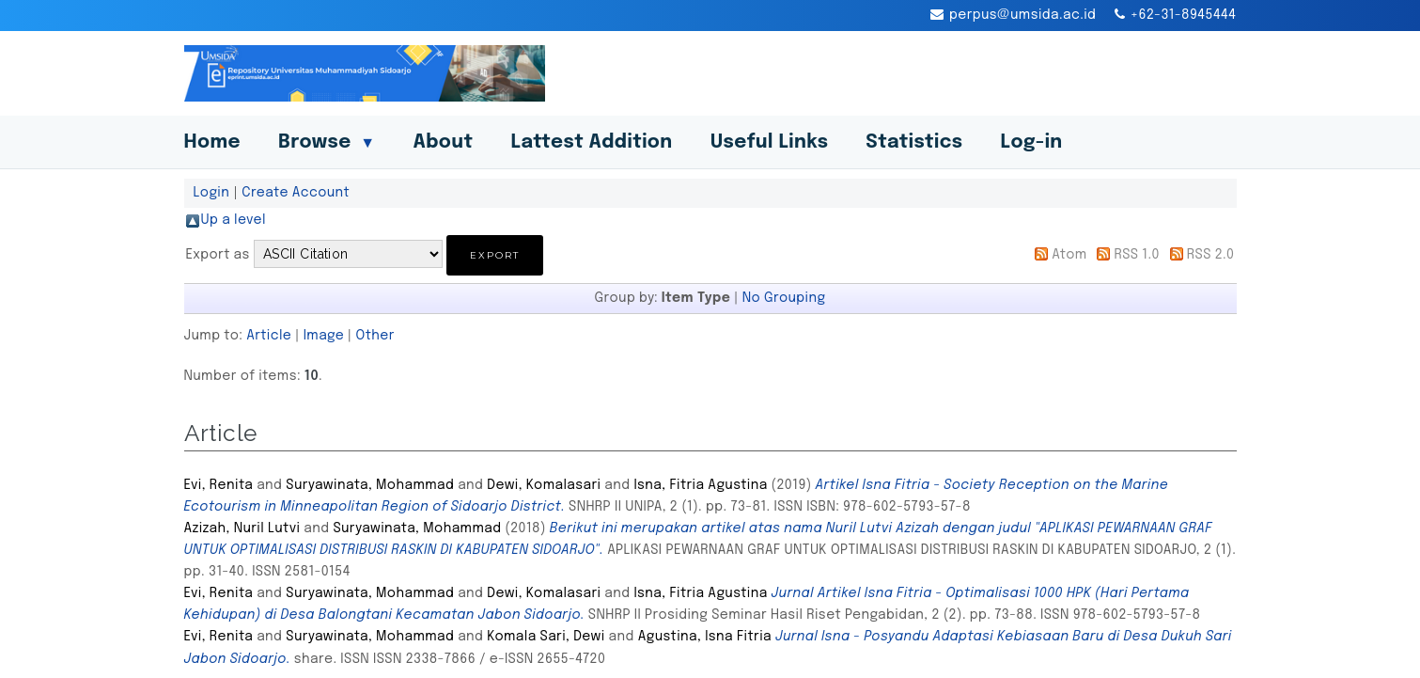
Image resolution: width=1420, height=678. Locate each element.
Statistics (914, 142)
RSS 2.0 (1211, 254)
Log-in (1032, 142)
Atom (1069, 254)
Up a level (233, 220)
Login (212, 192)
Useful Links (769, 142)
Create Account (296, 192)
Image (324, 335)
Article (268, 335)
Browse (327, 142)
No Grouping (784, 298)
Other (375, 335)
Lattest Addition (591, 142)
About (443, 142)
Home (212, 142)
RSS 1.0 (1137, 254)
